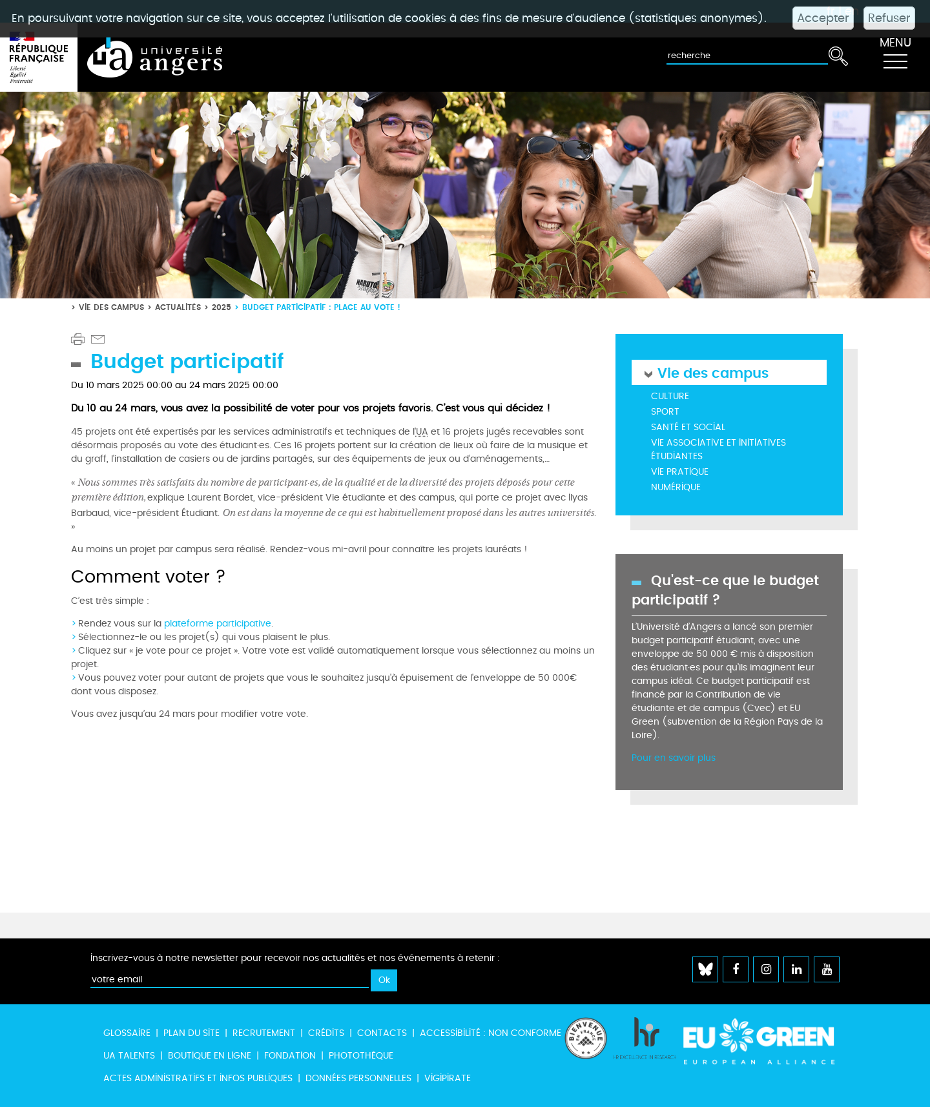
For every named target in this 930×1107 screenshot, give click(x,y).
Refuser (889, 18)
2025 (221, 307)
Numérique (676, 487)
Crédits (326, 1033)
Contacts (382, 1033)
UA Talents (129, 1055)
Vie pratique (679, 472)
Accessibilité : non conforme (490, 1033)
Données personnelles (358, 1078)
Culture (670, 396)
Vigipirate (447, 1078)
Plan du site (191, 1033)
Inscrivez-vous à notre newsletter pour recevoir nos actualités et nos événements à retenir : (295, 958)
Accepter (823, 18)
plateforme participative (217, 623)
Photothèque (361, 1055)
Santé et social (688, 427)
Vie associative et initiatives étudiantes (718, 449)
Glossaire (126, 1033)
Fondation (290, 1055)
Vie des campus (111, 307)
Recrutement (263, 1033)
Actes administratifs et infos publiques (198, 1078)
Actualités (178, 307)
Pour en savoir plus (674, 758)
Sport (665, 412)
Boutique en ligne (209, 1055)
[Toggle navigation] (895, 57)
